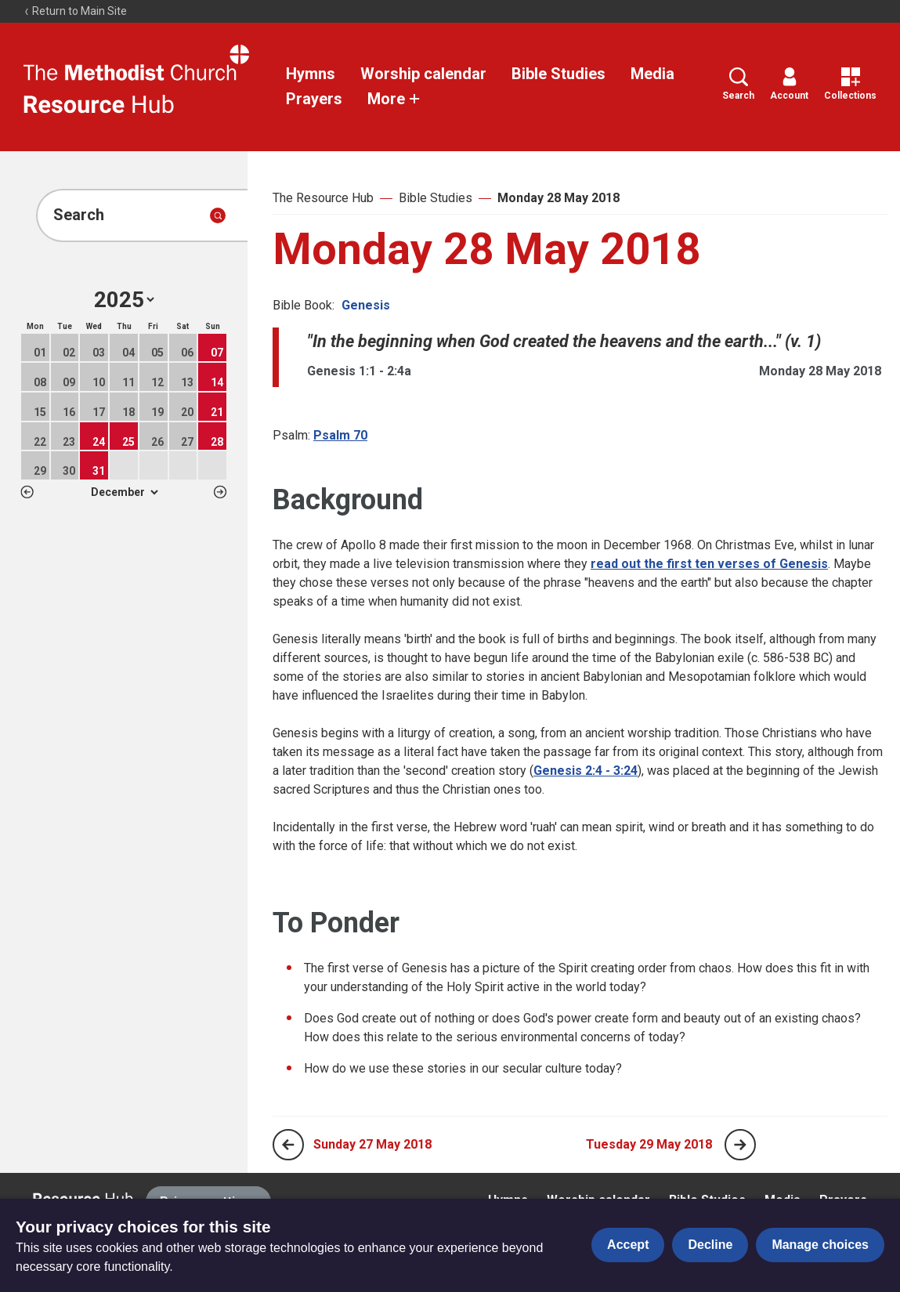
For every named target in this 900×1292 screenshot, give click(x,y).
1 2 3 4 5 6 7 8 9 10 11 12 (124, 492)
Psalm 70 (340, 435)
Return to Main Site (75, 11)
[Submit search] (218, 215)
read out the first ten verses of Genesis (709, 563)
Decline (710, 1244)
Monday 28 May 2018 (558, 197)
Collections (850, 84)
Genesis (366, 305)
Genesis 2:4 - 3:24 (585, 770)
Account (789, 84)
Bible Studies (558, 73)
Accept (628, 1244)
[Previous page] (288, 1144)
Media (652, 73)
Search (738, 84)
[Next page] (740, 1144)
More (394, 98)
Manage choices (820, 1244)
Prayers (314, 98)
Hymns (310, 73)
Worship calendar (423, 73)
